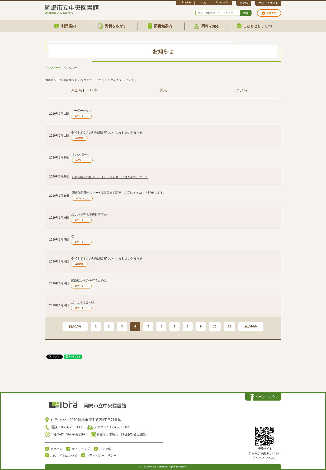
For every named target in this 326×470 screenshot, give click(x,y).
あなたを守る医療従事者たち (90, 214)
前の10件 (75, 326)
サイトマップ (81, 449)
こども (241, 90)
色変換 (244, 3)
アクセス (56, 449)
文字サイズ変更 (268, 3)
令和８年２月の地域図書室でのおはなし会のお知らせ (107, 132)
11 (229, 326)
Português (222, 2)
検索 (245, 13)
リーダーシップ (81, 110)
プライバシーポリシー (101, 455)
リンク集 (105, 449)
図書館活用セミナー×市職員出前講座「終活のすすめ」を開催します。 (119, 192)
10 (214, 326)
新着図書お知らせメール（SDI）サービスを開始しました (110, 177)
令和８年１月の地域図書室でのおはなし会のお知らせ (107, 258)
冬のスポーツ (81, 154)
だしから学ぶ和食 (83, 302)
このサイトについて (63, 455)
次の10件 (251, 326)
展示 (163, 90)
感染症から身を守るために (89, 280)
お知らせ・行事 (84, 90)
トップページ (53, 67)
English (186, 2)
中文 (203, 2)
